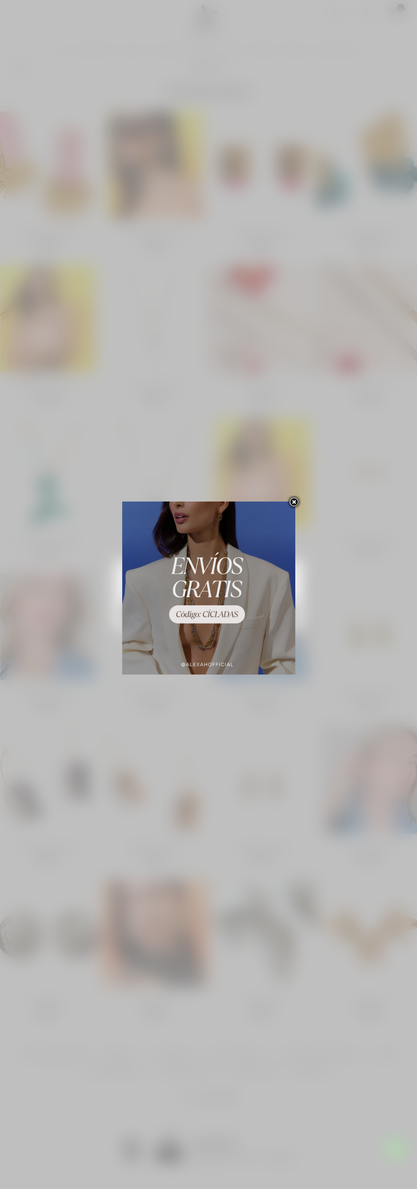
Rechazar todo (167, 612)
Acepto (250, 612)
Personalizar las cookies (196, 592)
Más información (145, 592)
